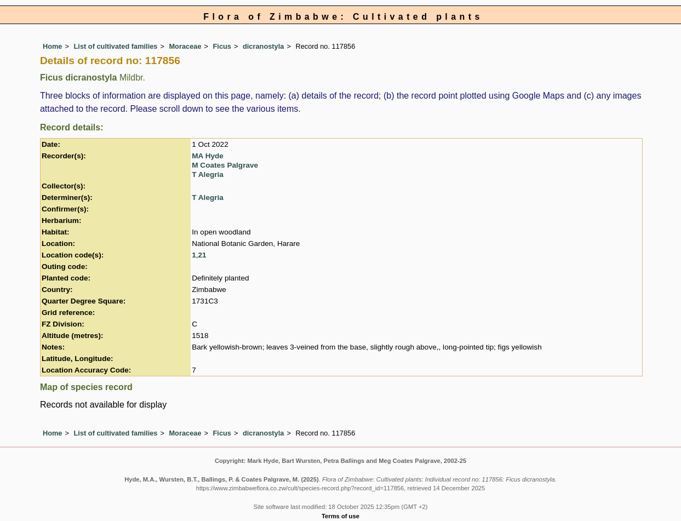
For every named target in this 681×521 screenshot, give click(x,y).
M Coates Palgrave (225, 165)
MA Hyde (208, 156)
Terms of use (340, 516)
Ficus (222, 46)
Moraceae (185, 46)
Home (52, 46)
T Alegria (208, 174)
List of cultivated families (116, 46)
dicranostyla (263, 46)
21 (202, 255)
